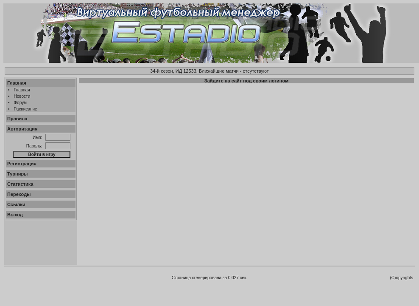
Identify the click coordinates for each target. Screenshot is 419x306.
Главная (16, 82)
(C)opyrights (401, 277)
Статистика (20, 184)
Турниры (17, 173)
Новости (22, 96)
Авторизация (22, 128)
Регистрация (21, 163)
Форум (20, 102)
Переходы (19, 194)
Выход (15, 214)
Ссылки (16, 204)
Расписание (25, 109)
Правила (17, 118)
